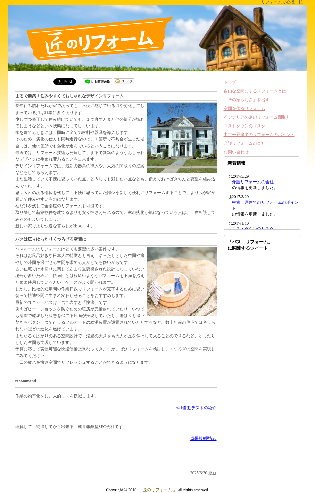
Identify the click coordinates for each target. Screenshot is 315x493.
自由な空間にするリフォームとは (255, 91)
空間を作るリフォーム (244, 108)
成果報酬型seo (203, 438)
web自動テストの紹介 (196, 407)
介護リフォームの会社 (244, 143)
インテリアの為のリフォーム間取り (257, 117)
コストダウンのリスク (244, 125)
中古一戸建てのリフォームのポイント (259, 134)
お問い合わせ (236, 151)
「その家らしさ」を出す (247, 99)
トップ (230, 82)
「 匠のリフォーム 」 (157, 489)
